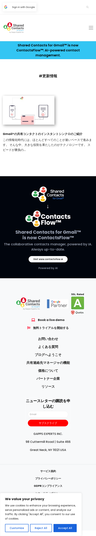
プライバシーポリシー (48, 478)
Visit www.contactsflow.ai (48, 259)
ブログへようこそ (48, 354)
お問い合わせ (48, 339)
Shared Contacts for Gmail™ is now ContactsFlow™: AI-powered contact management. (48, 50)
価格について (48, 370)
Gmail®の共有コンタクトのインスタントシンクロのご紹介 (42, 134)
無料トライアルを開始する (51, 328)
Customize (17, 528)
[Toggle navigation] (91, 27)
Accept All (65, 528)
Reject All (41, 528)
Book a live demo (51, 320)
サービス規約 (48, 471)
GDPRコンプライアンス (48, 486)
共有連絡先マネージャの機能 (48, 362)
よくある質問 (48, 346)
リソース (48, 386)
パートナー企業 (48, 378)
